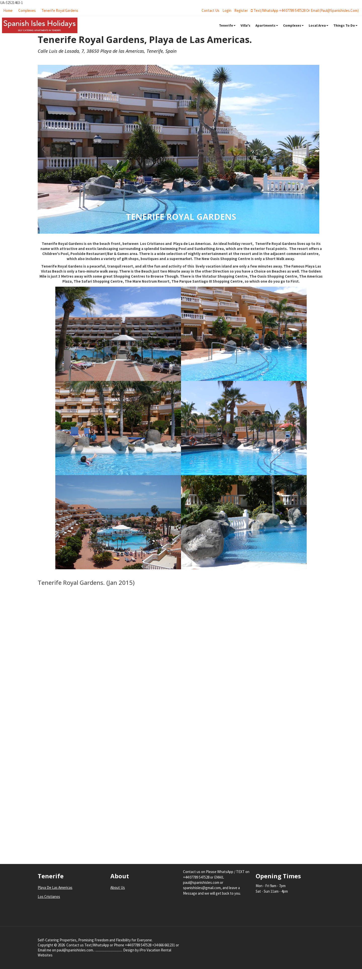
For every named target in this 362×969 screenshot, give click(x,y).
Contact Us (210, 10)
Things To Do (345, 25)
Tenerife (227, 25)
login (226, 10)
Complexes (27, 10)
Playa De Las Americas (55, 887)
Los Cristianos (49, 896)
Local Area (318, 25)
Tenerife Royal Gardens (59, 10)
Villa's (245, 25)
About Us (117, 887)
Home (8, 10)
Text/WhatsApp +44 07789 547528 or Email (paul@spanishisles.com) (305, 10)
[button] (318, 149)
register (241, 10)
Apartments (266, 25)
